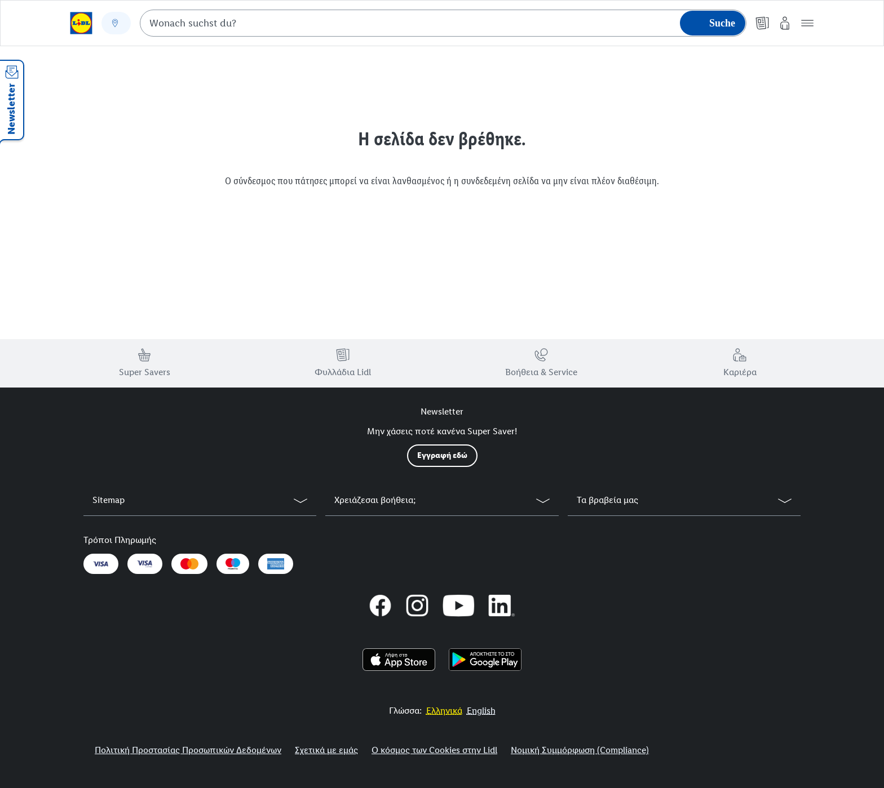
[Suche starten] (712, 23)
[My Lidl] (785, 23)
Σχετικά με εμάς (326, 750)
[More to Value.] (444, 710)
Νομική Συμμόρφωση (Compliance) (580, 750)
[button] (807, 23)
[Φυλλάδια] (762, 23)
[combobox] (443, 23)
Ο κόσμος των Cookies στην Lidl (434, 750)
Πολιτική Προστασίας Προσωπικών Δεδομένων (188, 750)
